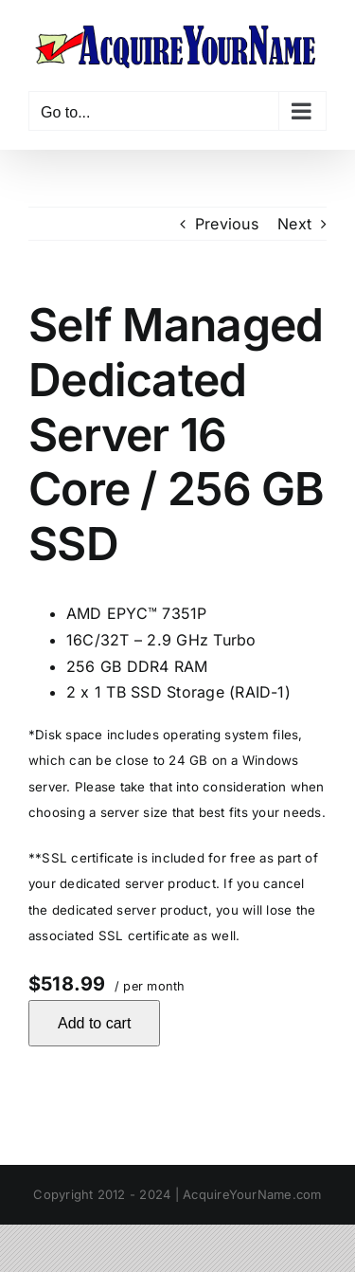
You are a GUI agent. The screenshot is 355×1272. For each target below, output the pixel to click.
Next (294, 223)
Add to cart (94, 1023)
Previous (226, 223)
